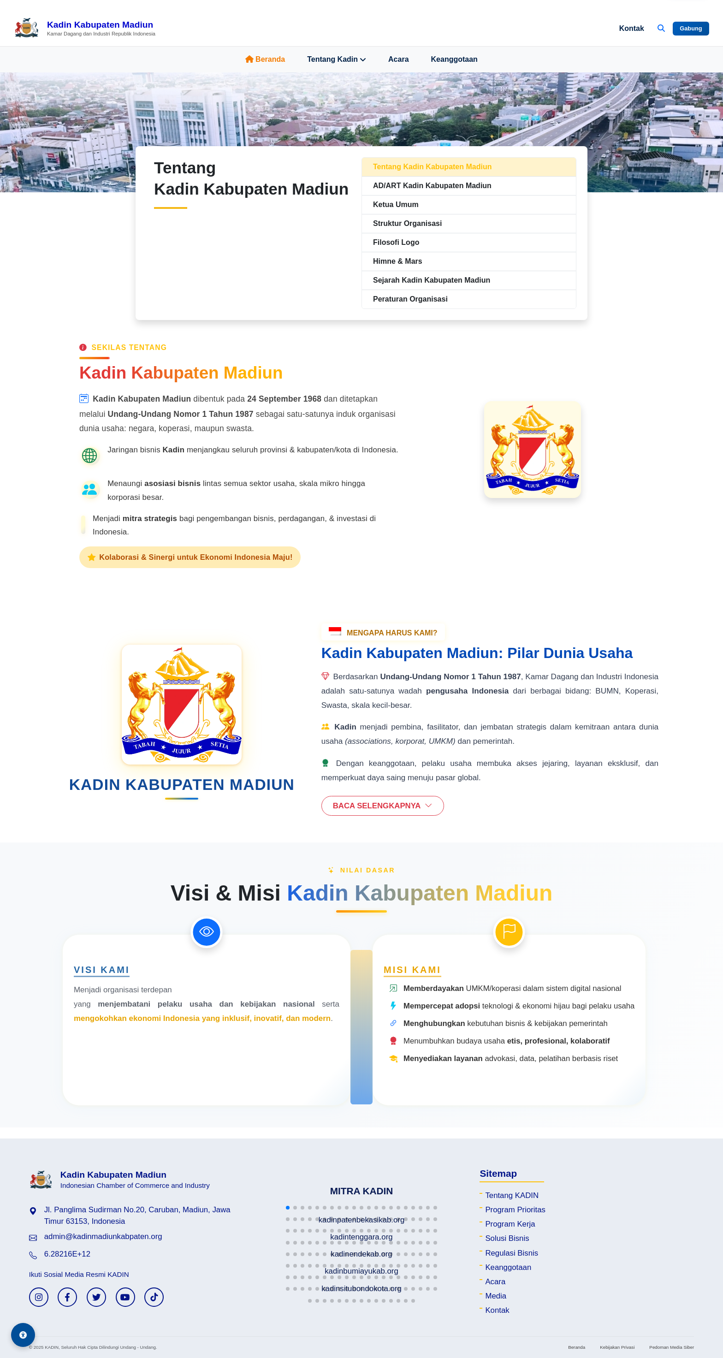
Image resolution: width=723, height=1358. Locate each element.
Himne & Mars (397, 261)
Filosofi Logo (396, 242)
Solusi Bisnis (507, 1238)
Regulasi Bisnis (511, 1253)
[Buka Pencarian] (661, 29)
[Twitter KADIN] (96, 1297)
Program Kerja (510, 1224)
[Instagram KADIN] (38, 1297)
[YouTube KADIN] (125, 1297)
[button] (288, 1208)
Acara (398, 59)
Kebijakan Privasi (617, 1347)
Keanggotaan (454, 59)
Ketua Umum (396, 204)
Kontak (631, 28)
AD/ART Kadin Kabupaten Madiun (432, 186)
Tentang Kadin (336, 59)
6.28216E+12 (67, 1254)
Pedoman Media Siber (671, 1347)
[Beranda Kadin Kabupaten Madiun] (84, 29)
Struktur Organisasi (407, 223)
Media (495, 1296)
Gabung (691, 28)
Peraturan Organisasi (410, 299)
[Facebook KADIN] (67, 1297)
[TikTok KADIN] (154, 1297)
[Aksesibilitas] (23, 1335)
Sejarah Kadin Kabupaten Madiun (431, 280)
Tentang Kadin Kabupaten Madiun (432, 167)
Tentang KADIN (512, 1195)
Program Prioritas (515, 1209)
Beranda (265, 59)
